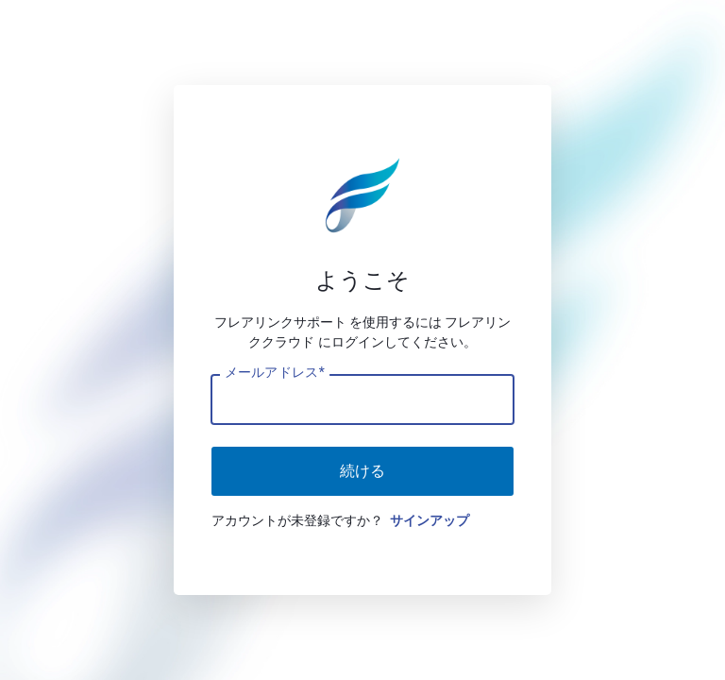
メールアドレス (274, 372)
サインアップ (429, 520)
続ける (362, 471)
